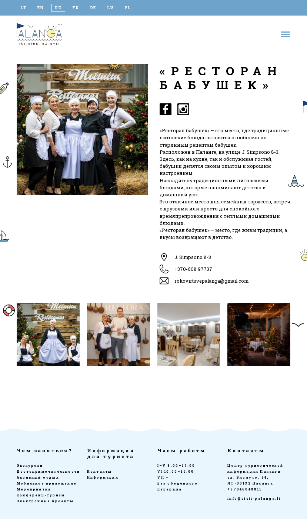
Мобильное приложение (47, 483)
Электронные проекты (45, 501)
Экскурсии (30, 465)
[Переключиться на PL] (127, 7)
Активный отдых (38, 477)
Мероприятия (34, 489)
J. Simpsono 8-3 (192, 257)
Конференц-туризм (41, 495)
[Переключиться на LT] (23, 7)
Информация (103, 477)
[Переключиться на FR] (75, 7)
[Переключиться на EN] (40, 7)
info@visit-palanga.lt (254, 498)
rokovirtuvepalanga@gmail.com (211, 281)
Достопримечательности (48, 471)
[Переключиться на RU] (58, 7)
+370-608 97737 (193, 269)
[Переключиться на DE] (93, 7)
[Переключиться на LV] (110, 7)
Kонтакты (99, 471)
